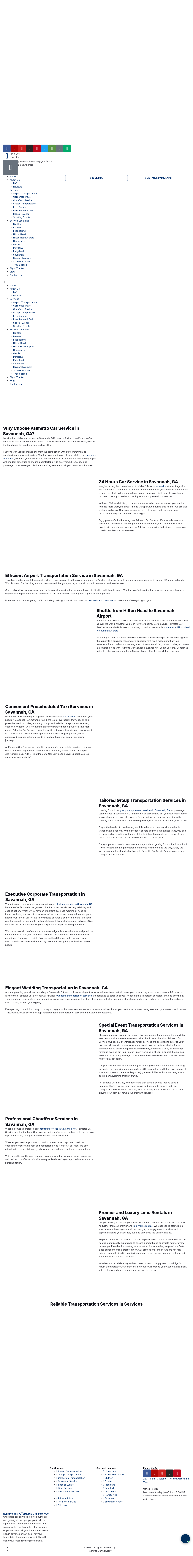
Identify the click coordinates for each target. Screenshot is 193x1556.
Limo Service (20, 207)
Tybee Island (20, 264)
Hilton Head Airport (23, 237)
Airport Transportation (25, 193)
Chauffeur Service (23, 200)
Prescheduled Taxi (23, 210)
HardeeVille (19, 241)
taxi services (69, 717)
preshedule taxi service (100, 601)
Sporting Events (21, 217)
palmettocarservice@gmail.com (35, 161)
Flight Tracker (17, 268)
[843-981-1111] (7, 156)
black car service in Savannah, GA (74, 904)
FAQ (15, 183)
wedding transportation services (74, 996)
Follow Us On (150, 1468)
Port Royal (18, 247)
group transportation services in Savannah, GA (145, 810)
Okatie (16, 244)
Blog (12, 271)
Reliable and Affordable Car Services (26, 1513)
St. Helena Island (22, 261)
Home (13, 176)
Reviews (17, 186)
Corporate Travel (22, 196)
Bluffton (17, 224)
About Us (15, 179)
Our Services (57, 1468)
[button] (34, 282)
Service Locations (19, 220)
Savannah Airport (22, 258)
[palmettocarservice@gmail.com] (10, 167)
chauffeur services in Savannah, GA (57, 1129)
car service (160, 486)
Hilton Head (19, 234)
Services (14, 190)
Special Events (21, 213)
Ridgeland (18, 251)
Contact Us (16, 275)
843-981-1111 (17, 153)
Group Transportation (24, 203)
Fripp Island (19, 230)
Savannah (18, 254)
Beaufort (17, 227)
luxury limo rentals (143, 1226)
